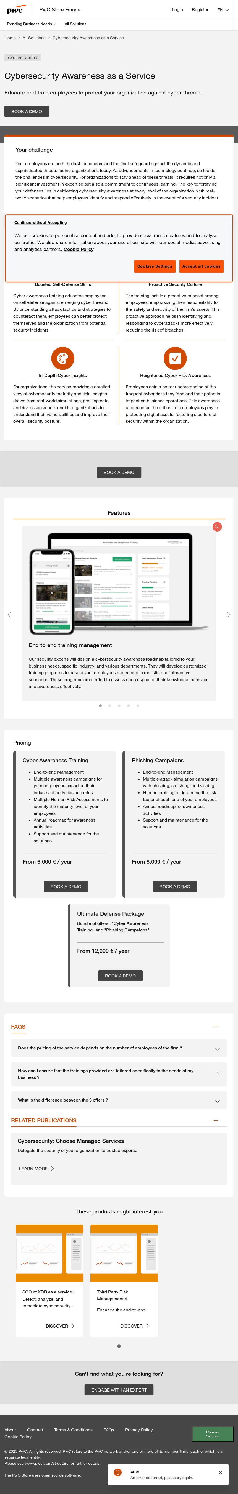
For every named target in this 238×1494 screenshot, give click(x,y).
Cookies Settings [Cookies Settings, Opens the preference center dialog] (154, 266)
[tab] (119, 513)
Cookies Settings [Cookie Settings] (212, 1434)
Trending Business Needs (29, 23)
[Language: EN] (223, 9)
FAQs (109, 1430)
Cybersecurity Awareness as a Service (88, 37)
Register (200, 9)
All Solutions (75, 23)
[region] (119, 248)
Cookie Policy (18, 1436)
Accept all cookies (201, 266)
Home (10, 37)
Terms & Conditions (73, 1430)
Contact (35, 1430)
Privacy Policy (139, 1430)
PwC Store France (60, 9)
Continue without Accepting (40, 222)
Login (177, 9)
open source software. (61, 1475)
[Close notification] (220, 1472)
